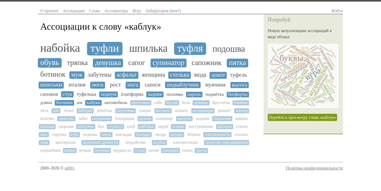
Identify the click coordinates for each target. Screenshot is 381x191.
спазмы (241, 134)
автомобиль (116, 102)
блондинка (124, 118)
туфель (238, 75)
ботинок (52, 74)
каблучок (86, 126)
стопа (140, 150)
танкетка (66, 118)
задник (155, 94)
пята (44, 110)
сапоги (152, 85)
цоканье (201, 102)
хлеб (131, 126)
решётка (104, 110)
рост (115, 85)
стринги (115, 126)
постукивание (201, 126)
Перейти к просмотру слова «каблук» (302, 117)
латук (106, 134)
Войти (337, 10)
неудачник (101, 118)
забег (83, 118)
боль (186, 102)
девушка (108, 63)
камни (69, 150)
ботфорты (238, 94)
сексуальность (217, 134)
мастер (241, 110)
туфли (104, 48)
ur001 (69, 168)
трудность (122, 150)
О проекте (49, 10)
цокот (218, 75)
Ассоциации (74, 10)
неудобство (136, 142)
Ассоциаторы (116, 10)
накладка (123, 134)
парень (194, 94)
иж (80, 102)
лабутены (99, 75)
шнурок (185, 118)
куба (74, 134)
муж (77, 74)
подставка (126, 110)
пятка (237, 63)
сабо (158, 102)
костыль (163, 110)
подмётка (214, 94)
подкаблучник (183, 85)
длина (46, 102)
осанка (178, 126)
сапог (136, 63)
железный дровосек (100, 142)
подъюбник (50, 150)
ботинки (64, 102)
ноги (97, 85)
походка (143, 134)
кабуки (93, 102)
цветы (201, 150)
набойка (60, 47)
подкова (90, 134)
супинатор (168, 63)
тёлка (68, 110)
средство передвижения (226, 142)
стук (67, 94)
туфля (190, 48)
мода (200, 75)
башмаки (170, 150)
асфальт (126, 75)
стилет (242, 126)
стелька (179, 75)
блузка (172, 102)
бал (101, 126)
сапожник (206, 63)
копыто (181, 110)
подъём (202, 118)
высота (239, 85)
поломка (174, 94)
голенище (164, 118)
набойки (146, 126)
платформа (132, 94)
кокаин (241, 118)
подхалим (222, 118)
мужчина (215, 85)
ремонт (224, 110)
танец (187, 150)
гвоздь (160, 134)
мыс (44, 134)
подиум (108, 94)
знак (44, 142)
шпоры (176, 134)
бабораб (85, 110)
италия (77, 85)
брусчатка (221, 102)
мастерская (65, 142)
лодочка (59, 134)
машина (47, 126)
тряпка (77, 63)
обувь (49, 62)
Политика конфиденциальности (314, 168)
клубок (159, 142)
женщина (153, 75)
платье (145, 110)
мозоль (145, 118)
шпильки (51, 85)
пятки (153, 150)
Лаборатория (163, 10)
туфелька (86, 94)
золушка (102, 150)
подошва (228, 49)
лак (56, 110)
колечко (47, 118)
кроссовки (140, 102)
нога (132, 85)
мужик (85, 150)
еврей (163, 126)
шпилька (148, 48)
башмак (241, 102)
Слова (94, 10)
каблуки (224, 126)
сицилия (66, 126)
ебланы (193, 134)
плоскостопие (185, 142)
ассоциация (203, 110)
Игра (136, 10)
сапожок (49, 94)
